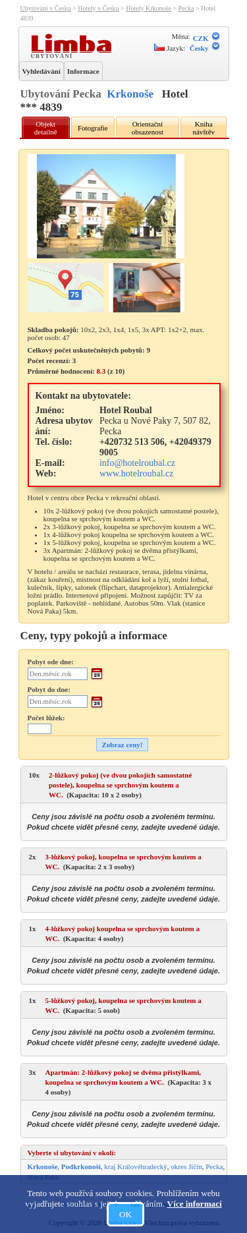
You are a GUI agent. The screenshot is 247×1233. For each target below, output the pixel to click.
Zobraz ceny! (121, 745)
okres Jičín (186, 1166)
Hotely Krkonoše (148, 8)
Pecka (186, 8)
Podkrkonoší (81, 1166)
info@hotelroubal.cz (137, 463)
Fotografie (93, 128)
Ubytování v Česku (45, 8)
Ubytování (53, 55)
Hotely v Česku (98, 8)
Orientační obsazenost (147, 128)
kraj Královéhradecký (135, 1166)
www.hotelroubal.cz (136, 473)
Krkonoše (130, 94)
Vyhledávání (41, 71)
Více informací (194, 1204)
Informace (83, 71)
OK (125, 1214)
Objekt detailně (45, 128)
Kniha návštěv (203, 128)
